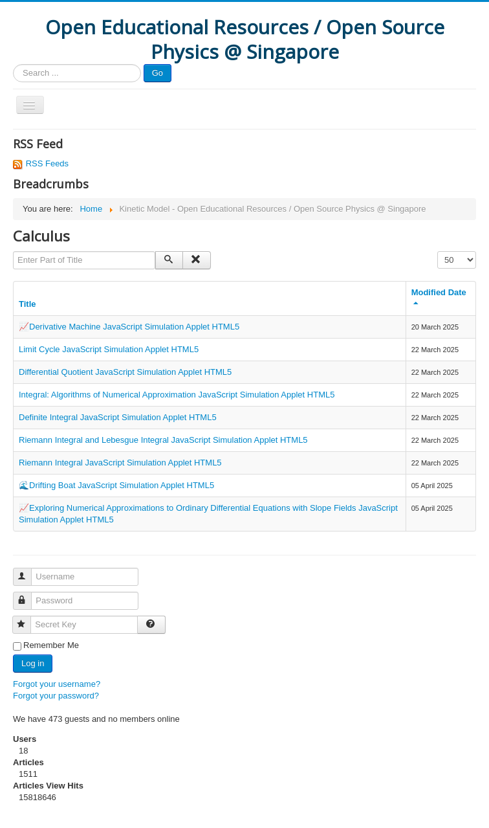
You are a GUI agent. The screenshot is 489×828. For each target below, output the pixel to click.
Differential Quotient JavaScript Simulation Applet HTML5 (125, 372)
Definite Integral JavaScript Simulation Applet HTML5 (118, 417)
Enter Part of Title (13, 251)
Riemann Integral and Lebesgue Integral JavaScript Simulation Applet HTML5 (163, 440)
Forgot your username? (56, 684)
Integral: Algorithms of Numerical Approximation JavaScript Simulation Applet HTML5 (176, 394)
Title (27, 304)
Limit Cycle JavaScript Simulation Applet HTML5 (109, 349)
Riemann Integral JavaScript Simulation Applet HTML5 (120, 462)
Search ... (13, 64)
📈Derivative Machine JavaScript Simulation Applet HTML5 (129, 326)
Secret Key (27, 619)
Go (157, 73)
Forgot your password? (56, 695)
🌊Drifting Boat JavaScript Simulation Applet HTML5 (116, 485)
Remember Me (51, 645)
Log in (32, 663)
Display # (437, 251)
